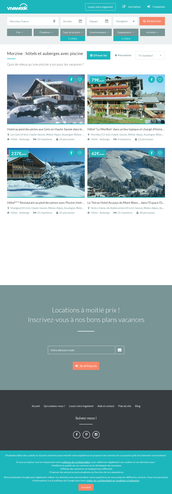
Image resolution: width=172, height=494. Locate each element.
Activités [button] (152, 32)
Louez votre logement (100, 6)
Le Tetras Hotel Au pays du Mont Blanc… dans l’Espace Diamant (128, 202)
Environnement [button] (99, 32)
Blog (137, 405)
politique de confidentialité (76, 462)
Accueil (36, 405)
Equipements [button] (126, 32)
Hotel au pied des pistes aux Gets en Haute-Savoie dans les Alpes (49, 129)
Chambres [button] (46, 32)
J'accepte (86, 487)
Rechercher (152, 21)
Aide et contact (105, 405)
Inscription (131, 6)
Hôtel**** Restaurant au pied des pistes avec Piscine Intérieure (48, 202)
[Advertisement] (86, 251)
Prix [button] (19, 32)
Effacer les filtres (98, 57)
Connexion (156, 6)
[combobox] (125, 21)
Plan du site (124, 405)
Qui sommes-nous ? (54, 405)
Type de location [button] (73, 32)
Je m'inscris (86, 366)
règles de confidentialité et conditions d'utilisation (113, 480)
